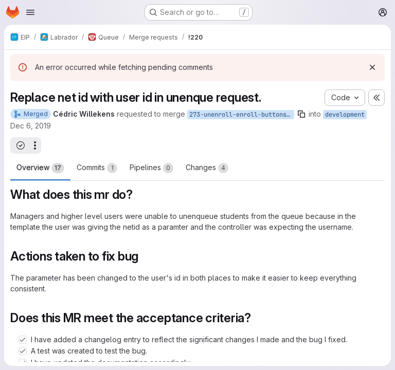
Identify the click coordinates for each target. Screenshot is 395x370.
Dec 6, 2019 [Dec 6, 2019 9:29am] (30, 125)
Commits (97, 168)
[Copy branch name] (301, 114)
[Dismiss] (372, 67)
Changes (207, 168)
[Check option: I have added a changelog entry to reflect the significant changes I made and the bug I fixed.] (23, 340)
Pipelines (151, 168)
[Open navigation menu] (30, 12)
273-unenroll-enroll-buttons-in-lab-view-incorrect (241, 114)
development (345, 114)
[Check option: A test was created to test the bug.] (23, 351)
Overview (40, 168)
